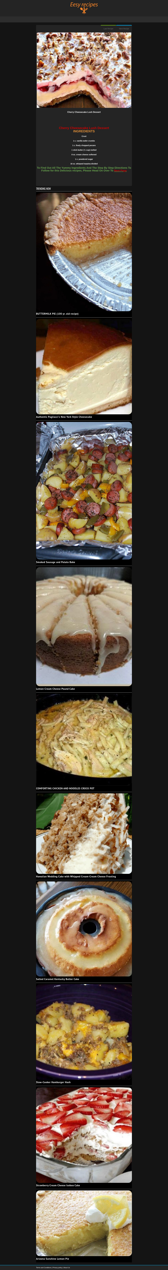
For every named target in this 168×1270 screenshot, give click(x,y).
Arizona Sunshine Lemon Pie (52, 1258)
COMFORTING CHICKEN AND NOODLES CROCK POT (65, 788)
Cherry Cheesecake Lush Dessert (84, 112)
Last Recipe (108, 29)
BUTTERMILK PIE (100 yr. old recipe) (57, 313)
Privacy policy (58, 1268)
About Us (66, 1268)
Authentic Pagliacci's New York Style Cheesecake (64, 416)
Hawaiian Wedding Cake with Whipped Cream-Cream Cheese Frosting (76, 876)
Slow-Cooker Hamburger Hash (53, 1082)
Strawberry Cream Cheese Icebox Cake (58, 1185)
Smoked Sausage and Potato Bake (55, 562)
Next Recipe (124, 29)
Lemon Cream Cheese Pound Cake (55, 688)
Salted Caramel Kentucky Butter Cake (57, 979)
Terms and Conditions (44, 1268)
